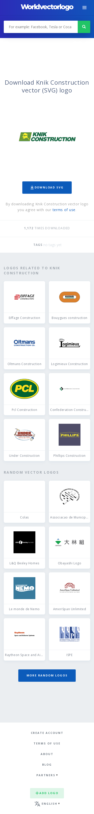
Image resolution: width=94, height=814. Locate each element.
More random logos (47, 675)
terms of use (64, 209)
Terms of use (47, 743)
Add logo (47, 793)
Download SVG (47, 187)
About (47, 754)
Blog (47, 764)
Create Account (47, 733)
